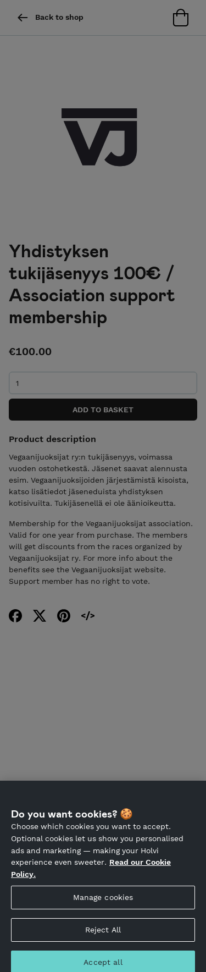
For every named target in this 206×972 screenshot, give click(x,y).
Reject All (103, 934)
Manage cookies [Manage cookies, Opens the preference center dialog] (103, 901)
